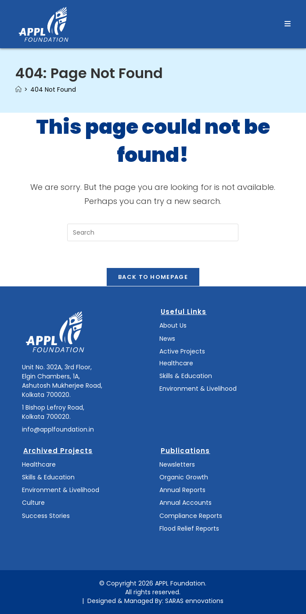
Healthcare (176, 363)
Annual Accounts (185, 502)
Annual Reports (182, 489)
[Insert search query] (152, 232)
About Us (173, 325)
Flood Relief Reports (189, 528)
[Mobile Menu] (287, 24)
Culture (33, 502)
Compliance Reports (190, 515)
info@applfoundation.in (58, 429)
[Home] (18, 89)
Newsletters (177, 464)
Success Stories (46, 515)
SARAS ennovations (194, 600)
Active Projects (182, 351)
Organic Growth (183, 477)
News (167, 338)
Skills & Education (185, 375)
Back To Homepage (153, 277)
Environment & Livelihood (198, 388)
